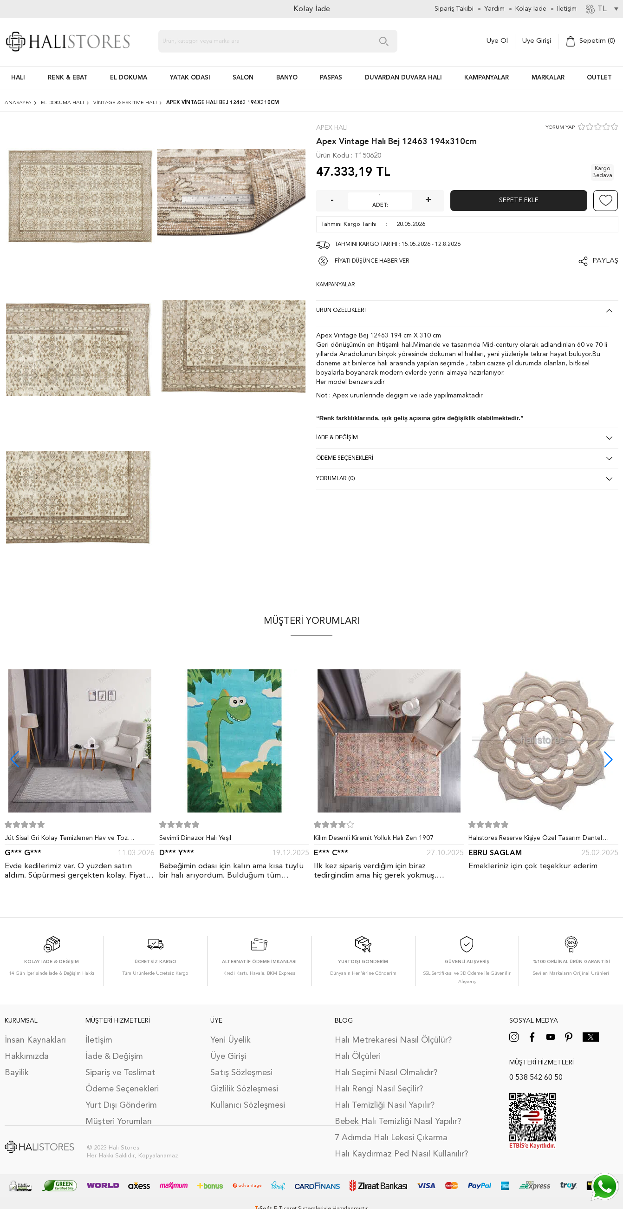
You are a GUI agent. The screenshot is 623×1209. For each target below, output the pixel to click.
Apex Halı (332, 128)
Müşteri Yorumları (118, 1121)
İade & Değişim (114, 1056)
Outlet (599, 78)
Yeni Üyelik (230, 1040)
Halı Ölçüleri (358, 1056)
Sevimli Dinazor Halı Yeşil (195, 838)
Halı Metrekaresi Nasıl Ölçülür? (393, 1040)
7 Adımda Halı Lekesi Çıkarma (391, 1138)
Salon (243, 78)
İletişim (98, 1040)
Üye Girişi (536, 41)
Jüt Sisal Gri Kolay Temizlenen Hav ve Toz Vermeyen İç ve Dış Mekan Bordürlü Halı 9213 (72, 840)
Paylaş (605, 261)
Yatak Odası (190, 78)
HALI (18, 78)
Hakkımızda (27, 1056)
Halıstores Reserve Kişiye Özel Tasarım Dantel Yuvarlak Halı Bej (535, 840)
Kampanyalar (486, 78)
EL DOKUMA (128, 78)
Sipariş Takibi (454, 9)
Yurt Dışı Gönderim (121, 1105)
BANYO (287, 78)
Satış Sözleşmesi (241, 1073)
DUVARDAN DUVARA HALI (403, 78)
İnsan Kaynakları (35, 1040)
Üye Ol (497, 41)
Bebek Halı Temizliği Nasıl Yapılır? (398, 1121)
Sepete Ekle (519, 200)
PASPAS (331, 78)
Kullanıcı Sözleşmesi (247, 1105)
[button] (608, 759)
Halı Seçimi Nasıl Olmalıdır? (386, 1073)
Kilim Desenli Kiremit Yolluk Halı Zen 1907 (374, 838)
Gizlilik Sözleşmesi (244, 1089)
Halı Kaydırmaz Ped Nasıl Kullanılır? (401, 1154)
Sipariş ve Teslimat (120, 1073)
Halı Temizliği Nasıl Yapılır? (385, 1105)
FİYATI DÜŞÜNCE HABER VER (372, 261)
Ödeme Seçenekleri (122, 1089)
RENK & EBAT (68, 78)
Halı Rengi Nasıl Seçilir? (379, 1089)
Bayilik (17, 1073)
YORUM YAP (560, 127)
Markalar (548, 78)
